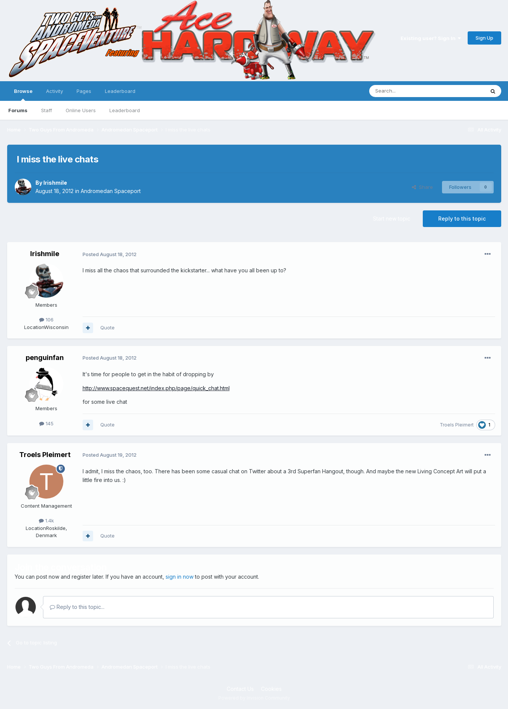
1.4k (46, 520)
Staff (46, 110)
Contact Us (240, 689)
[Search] (407, 91)
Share (422, 187)
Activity (54, 91)
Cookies (271, 689)
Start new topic (391, 218)
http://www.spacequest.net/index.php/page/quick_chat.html (156, 388)
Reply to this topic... (77, 607)
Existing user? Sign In (431, 38)
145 (46, 423)
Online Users (81, 110)
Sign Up (484, 38)
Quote (107, 327)
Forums (18, 110)
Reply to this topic (462, 218)
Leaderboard (124, 110)
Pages (84, 91)
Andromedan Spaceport (111, 191)
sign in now (179, 576)
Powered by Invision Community (254, 698)
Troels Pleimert (457, 425)
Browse (23, 94)
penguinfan (45, 357)
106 (46, 320)
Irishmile (55, 182)
